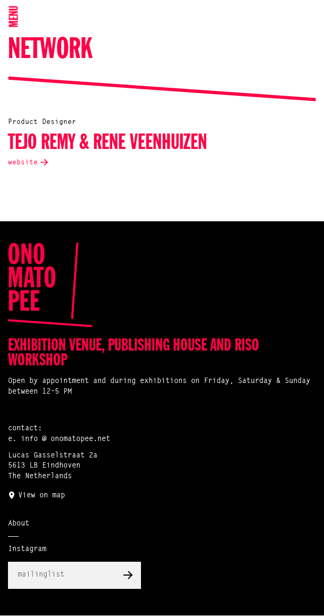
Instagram (27, 549)
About (18, 524)
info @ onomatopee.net (65, 439)
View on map (41, 496)
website (23, 162)
